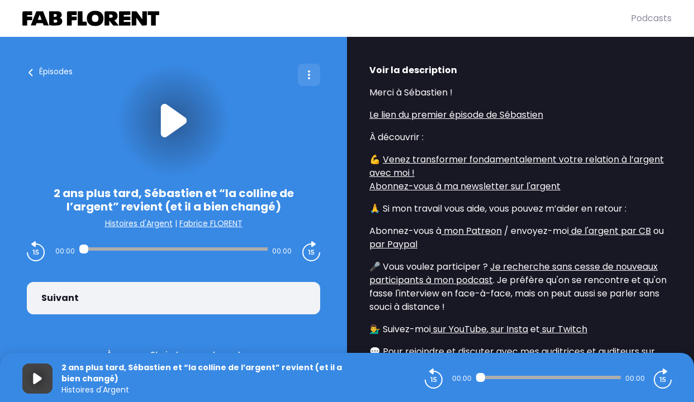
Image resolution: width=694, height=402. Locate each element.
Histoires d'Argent (139, 223)
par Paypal (393, 244)
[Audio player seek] (173, 249)
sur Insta (508, 329)
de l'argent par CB (610, 230)
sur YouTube (459, 329)
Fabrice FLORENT (211, 223)
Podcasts (651, 18)
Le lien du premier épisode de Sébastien (456, 114)
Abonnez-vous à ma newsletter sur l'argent (464, 186)
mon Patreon (471, 230)
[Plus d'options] (309, 75)
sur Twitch (563, 329)
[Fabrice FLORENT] (326, 18)
